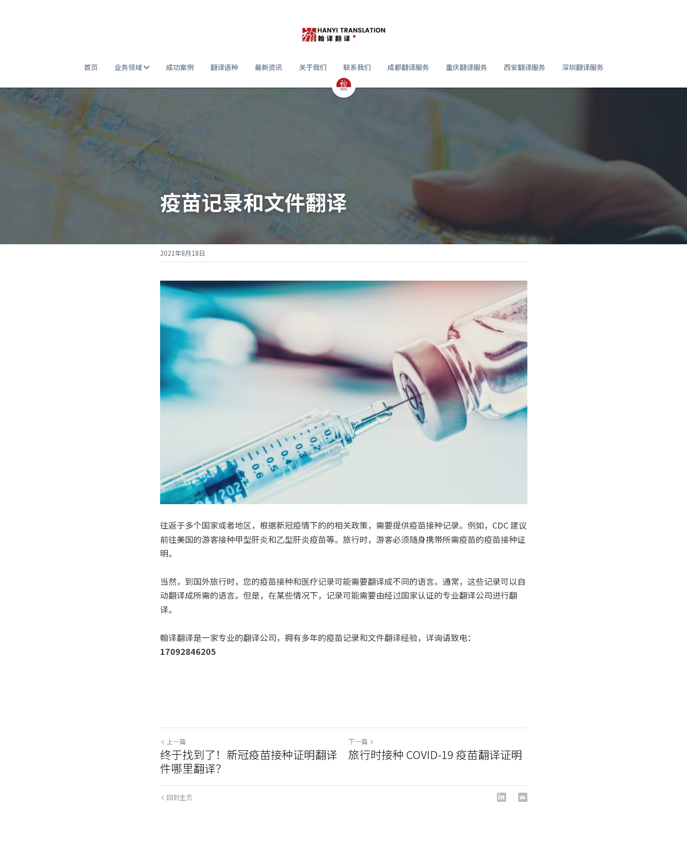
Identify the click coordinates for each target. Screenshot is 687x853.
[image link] (343, 32)
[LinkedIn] (501, 797)
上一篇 (173, 741)
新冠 (284, 525)
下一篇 (361, 741)
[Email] (522, 797)
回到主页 (176, 797)
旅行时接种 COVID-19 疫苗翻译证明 (435, 754)
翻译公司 (259, 637)
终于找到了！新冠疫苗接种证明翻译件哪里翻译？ (248, 761)
